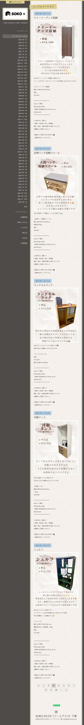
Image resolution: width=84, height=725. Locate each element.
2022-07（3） (23, 163)
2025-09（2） (23, 57)
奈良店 (24, 238)
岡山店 (24, 233)
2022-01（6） (23, 181)
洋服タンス (40, 417)
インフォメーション (19, 36)
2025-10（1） (23, 54)
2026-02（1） (23, 45)
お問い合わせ (22, 222)
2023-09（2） (23, 125)
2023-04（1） (23, 140)
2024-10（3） (23, 90)
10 (56, 690)
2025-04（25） (23, 72)
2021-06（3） (23, 202)
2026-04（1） (23, 39)
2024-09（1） (23, 93)
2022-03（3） (23, 175)
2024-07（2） (23, 99)
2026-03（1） (23, 42)
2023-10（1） (23, 122)
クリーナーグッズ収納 (46, 18)
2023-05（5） (23, 137)
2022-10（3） (23, 155)
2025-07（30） (22, 63)
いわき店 (23, 227)
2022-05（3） (23, 169)
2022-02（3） (23, 178)
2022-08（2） (23, 161)
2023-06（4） (23, 134)
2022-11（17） (23, 152)
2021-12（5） (23, 184)
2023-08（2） (23, 128)
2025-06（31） (23, 66)
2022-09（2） (23, 157)
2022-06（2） (23, 166)
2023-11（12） (23, 119)
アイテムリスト (21, 212)
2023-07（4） (23, 131)
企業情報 (23, 243)
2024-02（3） (23, 110)
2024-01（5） (23, 113)
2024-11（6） (23, 87)
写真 (25, 207)
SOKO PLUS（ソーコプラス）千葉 (56, 716)
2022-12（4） (23, 149)
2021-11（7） (23, 187)
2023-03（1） (23, 143)
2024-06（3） (23, 101)
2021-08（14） (23, 196)
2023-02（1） (23, 146)
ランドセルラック (43, 285)
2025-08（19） (23, 60)
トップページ (22, 31)
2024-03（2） (23, 107)
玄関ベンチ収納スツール (47, 153)
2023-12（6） (23, 116)
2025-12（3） (23, 48)
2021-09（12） (23, 193)
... (61, 690)
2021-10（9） (23, 190)
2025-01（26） (23, 81)
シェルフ (38, 550)
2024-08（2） (23, 95)
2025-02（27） (23, 78)
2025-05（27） (23, 69)
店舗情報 (23, 217)
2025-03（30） (22, 75)
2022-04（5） (23, 172)
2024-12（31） (23, 84)
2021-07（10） (23, 199)
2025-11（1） (23, 51)
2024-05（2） (23, 104)
